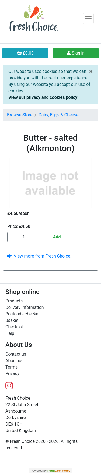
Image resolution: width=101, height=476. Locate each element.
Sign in (76, 53)
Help (9, 333)
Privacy (12, 373)
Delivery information (24, 307)
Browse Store (20, 114)
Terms (11, 367)
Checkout (14, 326)
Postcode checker (22, 313)
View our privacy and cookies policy (42, 97)
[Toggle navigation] (88, 18)
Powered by (50, 470)
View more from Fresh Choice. (39, 256)
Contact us (15, 354)
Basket (12, 320)
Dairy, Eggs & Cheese (59, 114)
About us (14, 360)
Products (14, 300)
